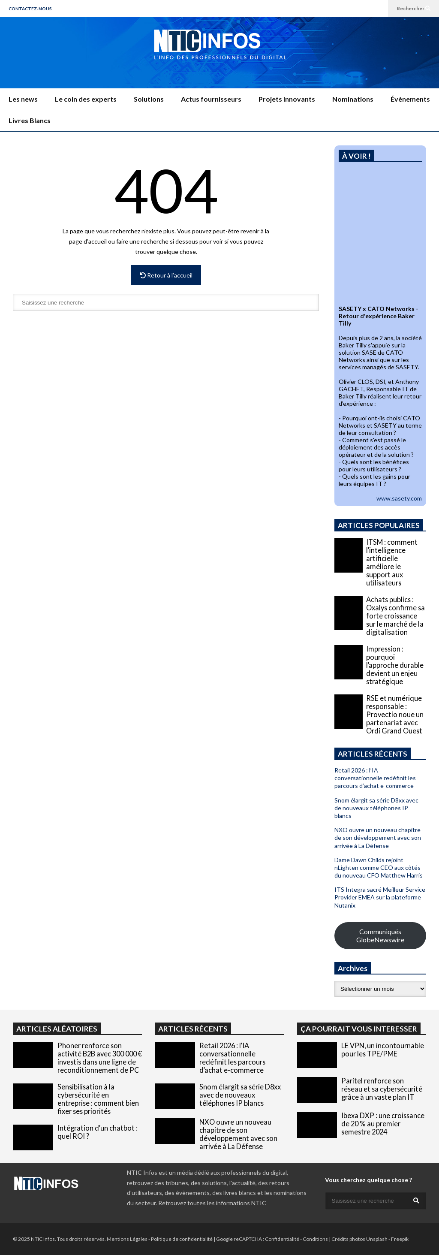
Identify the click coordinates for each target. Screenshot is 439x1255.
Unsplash (377, 1239)
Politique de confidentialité (182, 1239)
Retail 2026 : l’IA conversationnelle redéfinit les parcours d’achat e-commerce (375, 777)
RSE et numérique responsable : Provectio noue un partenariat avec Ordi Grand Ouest (395, 714)
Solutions (149, 99)
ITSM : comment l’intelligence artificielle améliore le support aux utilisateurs (392, 562)
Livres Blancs (30, 120)
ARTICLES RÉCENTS (193, 1028)
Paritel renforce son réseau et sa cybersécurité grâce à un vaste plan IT (381, 1089)
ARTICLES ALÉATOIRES (56, 1028)
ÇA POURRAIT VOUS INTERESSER (359, 1028)
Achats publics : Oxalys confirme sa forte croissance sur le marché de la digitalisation (395, 615)
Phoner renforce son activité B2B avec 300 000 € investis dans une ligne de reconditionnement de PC (99, 1057)
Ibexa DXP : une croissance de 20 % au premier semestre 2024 (382, 1123)
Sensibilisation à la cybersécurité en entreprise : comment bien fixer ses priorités (98, 1099)
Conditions (315, 1239)
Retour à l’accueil (166, 275)
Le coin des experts (86, 99)
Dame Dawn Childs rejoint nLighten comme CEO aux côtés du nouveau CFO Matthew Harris (378, 867)
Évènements (410, 99)
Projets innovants (287, 99)
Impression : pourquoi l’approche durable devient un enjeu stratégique (395, 665)
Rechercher (413, 8)
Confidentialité (282, 1239)
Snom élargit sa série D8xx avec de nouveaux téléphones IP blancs (376, 807)
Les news (23, 99)
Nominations (352, 99)
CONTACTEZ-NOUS (30, 8)
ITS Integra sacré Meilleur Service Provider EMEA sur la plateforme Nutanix (379, 897)
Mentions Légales (127, 1239)
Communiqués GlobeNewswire (380, 935)
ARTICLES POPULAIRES (379, 525)
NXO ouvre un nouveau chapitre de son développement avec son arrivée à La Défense (377, 837)
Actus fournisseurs (211, 99)
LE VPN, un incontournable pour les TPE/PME (382, 1049)
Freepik (400, 1239)
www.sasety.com (399, 498)
